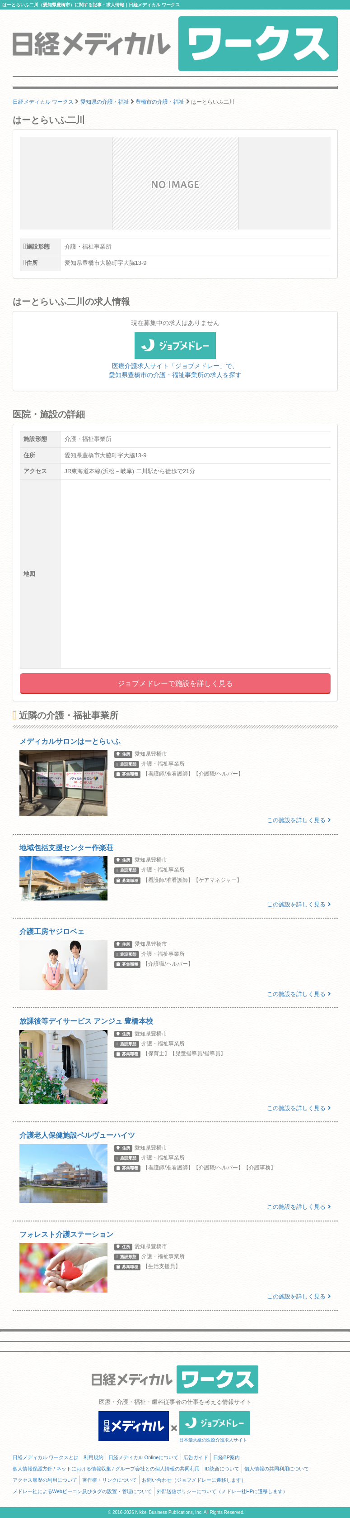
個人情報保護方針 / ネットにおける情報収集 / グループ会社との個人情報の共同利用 (106, 1468)
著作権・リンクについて (109, 1480)
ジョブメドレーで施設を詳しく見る (175, 683)
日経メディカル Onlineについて (143, 1457)
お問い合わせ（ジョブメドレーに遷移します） (194, 1480)
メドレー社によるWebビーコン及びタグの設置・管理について (82, 1491)
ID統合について (222, 1468)
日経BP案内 (226, 1457)
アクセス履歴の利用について (45, 1480)
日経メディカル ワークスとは (46, 1457)
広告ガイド (195, 1457)
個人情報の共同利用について (276, 1468)
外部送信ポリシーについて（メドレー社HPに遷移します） (222, 1491)
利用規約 (93, 1457)
